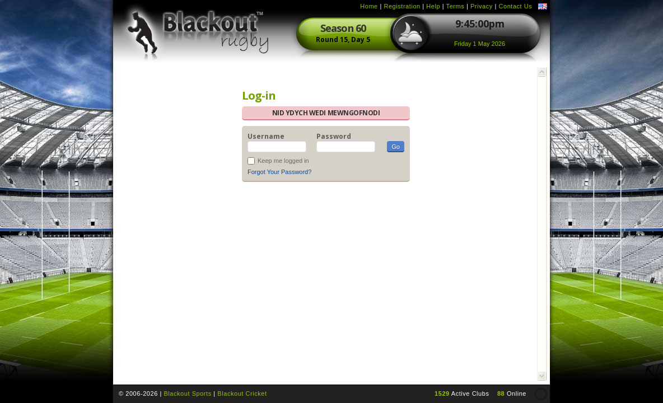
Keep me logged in (283, 160)
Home (369, 6)
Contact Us (515, 6)
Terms (455, 6)
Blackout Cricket (242, 393)
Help (433, 6)
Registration (402, 6)
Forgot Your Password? (279, 171)
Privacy (481, 6)
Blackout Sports (187, 393)
